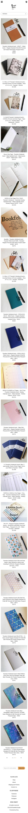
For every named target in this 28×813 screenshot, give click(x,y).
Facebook (14, 794)
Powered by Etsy (14, 810)
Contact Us (14, 787)
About (14, 782)
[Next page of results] (21, 758)
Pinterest (14, 796)
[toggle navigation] (2, 2)
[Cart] (26, 2)
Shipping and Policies (14, 785)
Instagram (14, 798)
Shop (14, 780)
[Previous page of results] (7, 758)
